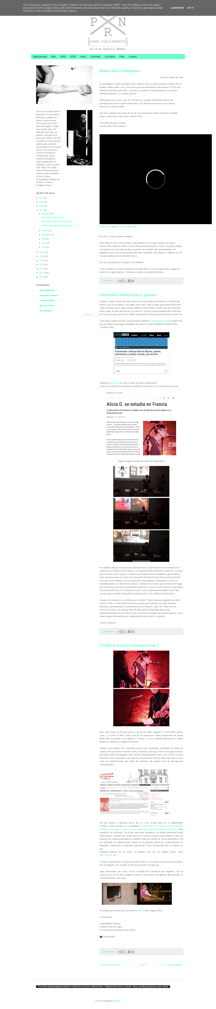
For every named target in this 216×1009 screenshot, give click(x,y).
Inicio (143, 965)
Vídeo (121, 56)
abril (44, 247)
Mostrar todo (88, 314)
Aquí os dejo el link (160, 320)
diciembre (46, 213)
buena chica (105, 226)
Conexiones (95, 56)
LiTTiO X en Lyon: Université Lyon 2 (129, 645)
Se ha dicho (110, 56)
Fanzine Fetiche (47, 300)
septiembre (47, 234)
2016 (41, 256)
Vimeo (134, 226)
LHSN (63, 56)
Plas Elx (141, 910)
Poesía (83, 56)
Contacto (133, 56)
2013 (41, 268)
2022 (41, 198)
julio (44, 239)
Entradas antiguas (174, 965)
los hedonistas (46, 310)
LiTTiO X (107, 855)
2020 (41, 202)
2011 (41, 277)
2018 (41, 210)
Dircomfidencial (47, 290)
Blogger (116, 1001)
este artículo (113, 383)
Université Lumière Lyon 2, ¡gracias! (128, 294)
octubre (45, 230)
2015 (41, 260)
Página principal (40, 56)
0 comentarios (108, 280)
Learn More (177, 8)
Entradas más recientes (110, 965)
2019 (41, 206)
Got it (190, 8)
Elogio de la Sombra (49, 295)
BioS (53, 56)
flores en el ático (47, 305)
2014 (41, 264)
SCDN (73, 56)
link (109, 236)
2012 (41, 273)
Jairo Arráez (121, 226)
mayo (44, 243)
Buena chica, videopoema (119, 70)
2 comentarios (108, 631)
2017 (41, 252)
